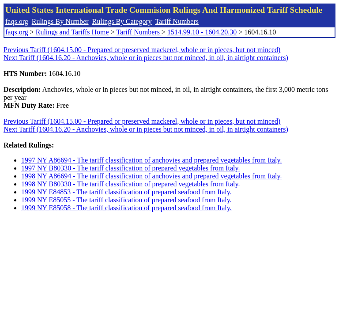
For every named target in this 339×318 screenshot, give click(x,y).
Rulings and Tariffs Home (72, 32)
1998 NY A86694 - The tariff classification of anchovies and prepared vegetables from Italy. (151, 176)
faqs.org (16, 21)
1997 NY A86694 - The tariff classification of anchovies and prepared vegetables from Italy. (151, 160)
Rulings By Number (60, 21)
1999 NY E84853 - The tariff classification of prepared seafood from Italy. (126, 192)
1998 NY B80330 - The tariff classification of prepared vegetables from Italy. (130, 184)
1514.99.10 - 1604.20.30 (202, 32)
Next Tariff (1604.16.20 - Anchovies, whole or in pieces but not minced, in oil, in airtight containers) (146, 57)
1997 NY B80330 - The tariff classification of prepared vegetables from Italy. (130, 168)
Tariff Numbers (177, 21)
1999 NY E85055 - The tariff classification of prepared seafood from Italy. (126, 200)
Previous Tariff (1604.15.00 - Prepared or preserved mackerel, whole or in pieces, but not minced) (142, 49)
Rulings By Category (122, 21)
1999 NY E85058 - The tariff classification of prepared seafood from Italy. (126, 208)
